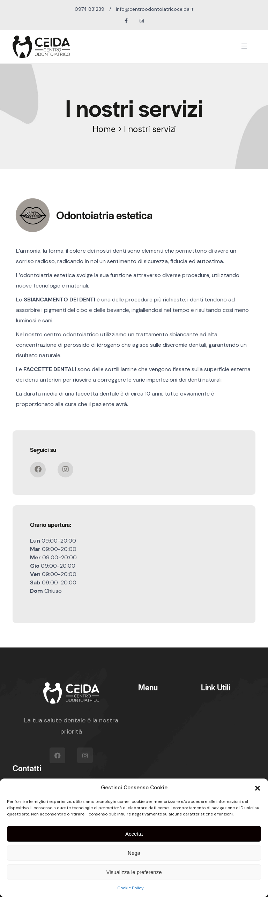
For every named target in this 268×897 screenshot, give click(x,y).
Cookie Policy (130, 888)
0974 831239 (89, 9)
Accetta (134, 834)
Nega (134, 853)
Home (104, 129)
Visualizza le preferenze (134, 872)
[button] (257, 787)
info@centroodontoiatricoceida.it (155, 9)
